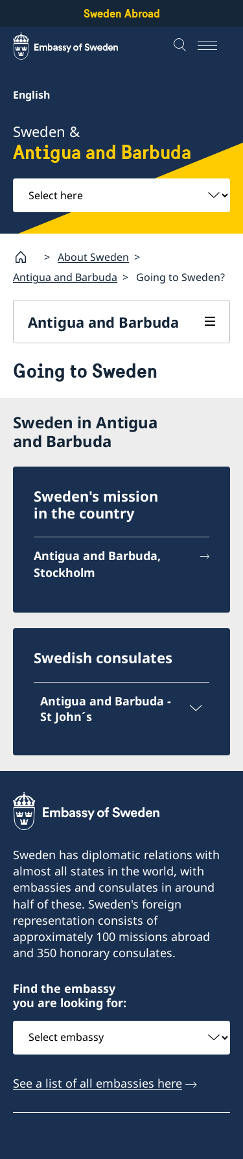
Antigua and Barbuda (65, 277)
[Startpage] (26, 257)
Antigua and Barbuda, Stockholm (97, 564)
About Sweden (93, 256)
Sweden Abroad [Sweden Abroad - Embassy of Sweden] (122, 13)
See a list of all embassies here (97, 1082)
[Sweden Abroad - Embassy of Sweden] (78, 46)
